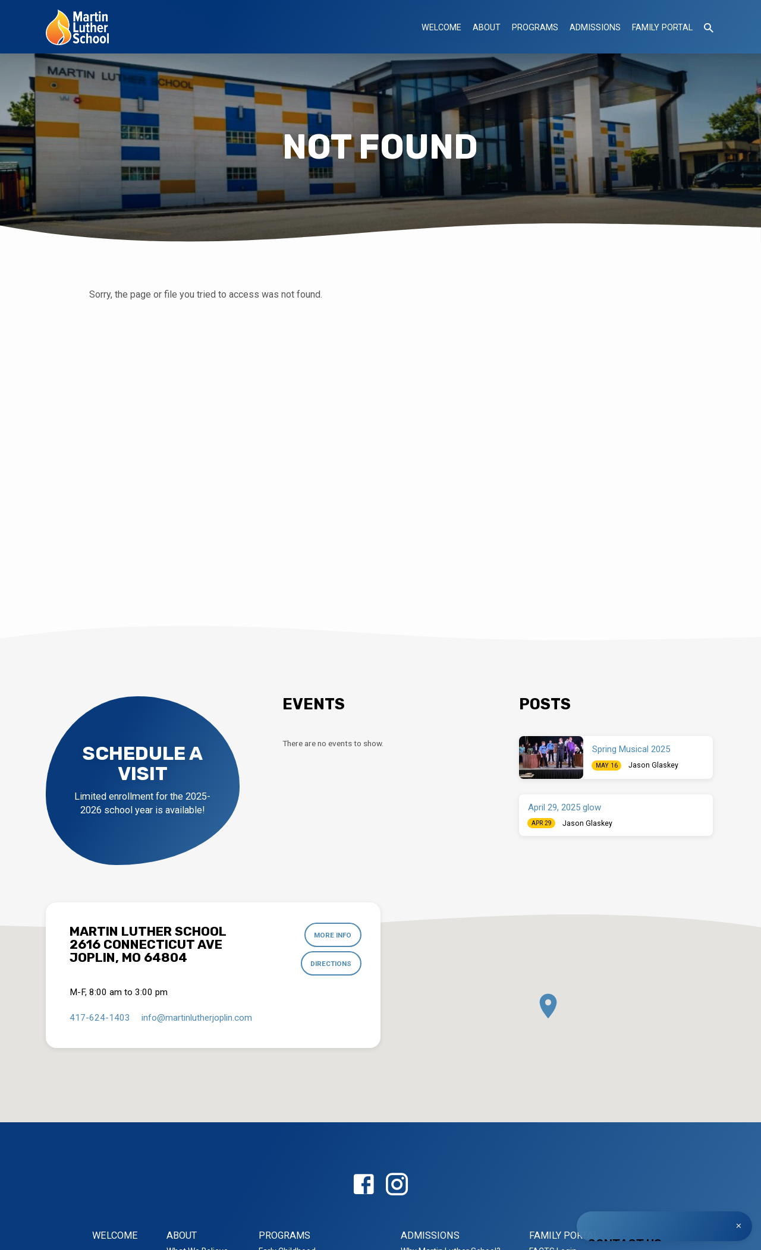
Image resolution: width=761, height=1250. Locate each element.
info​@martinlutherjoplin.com (196, 1017)
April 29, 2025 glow (564, 807)
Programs (535, 27)
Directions (330, 963)
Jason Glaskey (653, 765)
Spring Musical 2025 (631, 749)
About (487, 27)
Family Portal (662, 27)
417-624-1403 (100, 1017)
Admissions (595, 27)
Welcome (441, 27)
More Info (332, 935)
